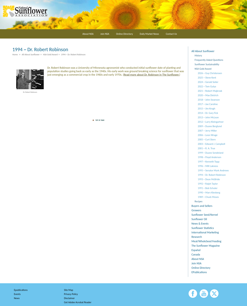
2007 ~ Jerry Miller (207, 130)
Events (17, 294)
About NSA (87, 33)
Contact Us (171, 33)
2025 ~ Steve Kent (207, 77)
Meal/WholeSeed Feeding (206, 241)
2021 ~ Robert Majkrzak (210, 90)
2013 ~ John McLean (208, 117)
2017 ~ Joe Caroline (208, 104)
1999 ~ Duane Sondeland (210, 152)
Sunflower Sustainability (207, 64)
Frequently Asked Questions (209, 59)
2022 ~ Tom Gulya (207, 86)
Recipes (198, 201)
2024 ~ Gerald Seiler (208, 82)
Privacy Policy (71, 294)
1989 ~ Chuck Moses (208, 196)
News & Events (200, 223)
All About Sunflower (203, 51)
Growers (196, 210)
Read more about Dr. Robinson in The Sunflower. (151, 74)
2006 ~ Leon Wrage (208, 135)
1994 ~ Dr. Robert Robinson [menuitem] (73, 54)
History (198, 55)
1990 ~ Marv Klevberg (209, 192)
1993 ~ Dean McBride (209, 179)
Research (197, 237)
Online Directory (124, 33)
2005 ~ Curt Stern (207, 139)
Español (196, 250)
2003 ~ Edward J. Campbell (211, 143)
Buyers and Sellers (202, 206)
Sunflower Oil (199, 219)
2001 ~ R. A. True (206, 148)
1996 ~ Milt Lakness (208, 166)
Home (15, 54)
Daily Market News (149, 33)
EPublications (199, 272)
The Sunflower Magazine (206, 245)
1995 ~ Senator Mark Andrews (213, 170)
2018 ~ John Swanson (209, 99)
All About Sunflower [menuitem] (31, 54)
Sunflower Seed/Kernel (205, 214)
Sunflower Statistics (203, 228)
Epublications (21, 289)
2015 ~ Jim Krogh (206, 108)
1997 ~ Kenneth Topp (208, 161)
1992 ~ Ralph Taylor (208, 183)
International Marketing (205, 232)
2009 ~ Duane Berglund (210, 126)
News (17, 298)
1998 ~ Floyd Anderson (209, 157)
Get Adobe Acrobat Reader (77, 302)
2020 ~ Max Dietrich (208, 95)
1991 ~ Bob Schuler (208, 188)
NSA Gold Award (203, 68)
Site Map (68, 289)
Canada (196, 254)
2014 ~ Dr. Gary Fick (208, 112)
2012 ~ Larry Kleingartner (211, 121)
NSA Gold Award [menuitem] (50, 54)
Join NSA (104, 33)
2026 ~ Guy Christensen (210, 73)
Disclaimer (69, 298)
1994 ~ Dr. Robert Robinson (212, 174)
